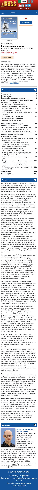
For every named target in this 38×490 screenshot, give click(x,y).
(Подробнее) (14, 83)
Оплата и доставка (19, 485)
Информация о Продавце (19, 476)
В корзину (26, 22)
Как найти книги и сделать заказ (19, 483)
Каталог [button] (12, 13)
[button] (19, 5)
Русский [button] (24, 2)
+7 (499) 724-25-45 (24, 8)
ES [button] (29, 2)
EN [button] (32, 2)
